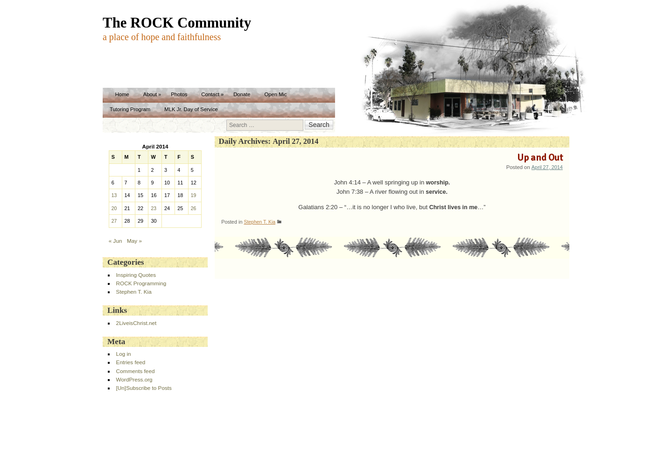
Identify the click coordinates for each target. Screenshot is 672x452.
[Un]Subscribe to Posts (144, 388)
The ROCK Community (177, 22)
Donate (241, 94)
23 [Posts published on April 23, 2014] (153, 208)
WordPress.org (134, 379)
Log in (123, 354)
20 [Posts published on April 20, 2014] (114, 208)
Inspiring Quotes (136, 275)
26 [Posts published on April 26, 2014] (193, 208)
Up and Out (540, 157)
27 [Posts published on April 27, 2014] (114, 221)
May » (134, 241)
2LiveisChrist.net (136, 323)
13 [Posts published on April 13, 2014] (114, 195)
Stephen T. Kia (259, 222)
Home (122, 94)
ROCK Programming (141, 283)
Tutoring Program (130, 109)
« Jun (115, 241)
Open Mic (275, 94)
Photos (179, 94)
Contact (210, 94)
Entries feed (131, 362)
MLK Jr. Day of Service (191, 109)
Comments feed (135, 371)
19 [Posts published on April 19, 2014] (193, 195)
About (150, 94)
